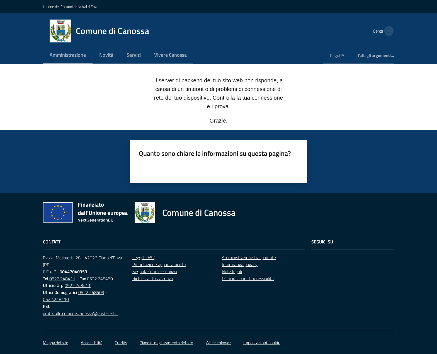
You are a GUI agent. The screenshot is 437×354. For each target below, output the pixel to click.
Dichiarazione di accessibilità (248, 278)
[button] (387, 31)
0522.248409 (91, 292)
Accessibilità (91, 342)
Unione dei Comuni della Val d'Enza (70, 6)
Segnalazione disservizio (154, 271)
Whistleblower (218, 342)
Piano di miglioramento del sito (166, 342)
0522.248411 (62, 278)
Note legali (232, 271)
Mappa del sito (55, 342)
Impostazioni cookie (261, 342)
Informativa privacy (240, 264)
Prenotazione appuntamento (159, 264)
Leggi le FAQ (144, 257)
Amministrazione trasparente (249, 257)
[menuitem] (68, 55)
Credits (121, 342)
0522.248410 (56, 299)
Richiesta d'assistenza (152, 278)
